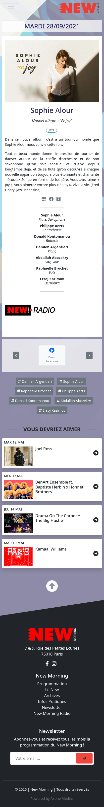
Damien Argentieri (35, 381)
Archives (52, 695)
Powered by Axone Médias (52, 798)
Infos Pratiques (52, 701)
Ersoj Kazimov (52, 410)
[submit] (84, 758)
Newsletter (52, 707)
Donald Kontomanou (30, 400)
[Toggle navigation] (11, 8)
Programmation (52, 683)
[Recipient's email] (43, 758)
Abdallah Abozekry (74, 400)
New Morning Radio (52, 713)
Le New (52, 689)
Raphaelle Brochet (34, 391)
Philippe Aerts (71, 391)
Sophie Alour (71, 381)
